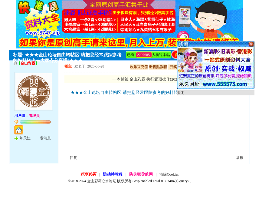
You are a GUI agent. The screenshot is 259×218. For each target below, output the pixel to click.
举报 (239, 158)
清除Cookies (169, 174)
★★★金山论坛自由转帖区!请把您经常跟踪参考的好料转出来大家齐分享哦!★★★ (148, 92)
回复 (73, 158)
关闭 (180, 93)
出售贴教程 (158, 67)
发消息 (45, 138)
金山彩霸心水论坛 (101, 181)
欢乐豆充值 (139, 67)
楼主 (68, 66)
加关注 (25, 138)
